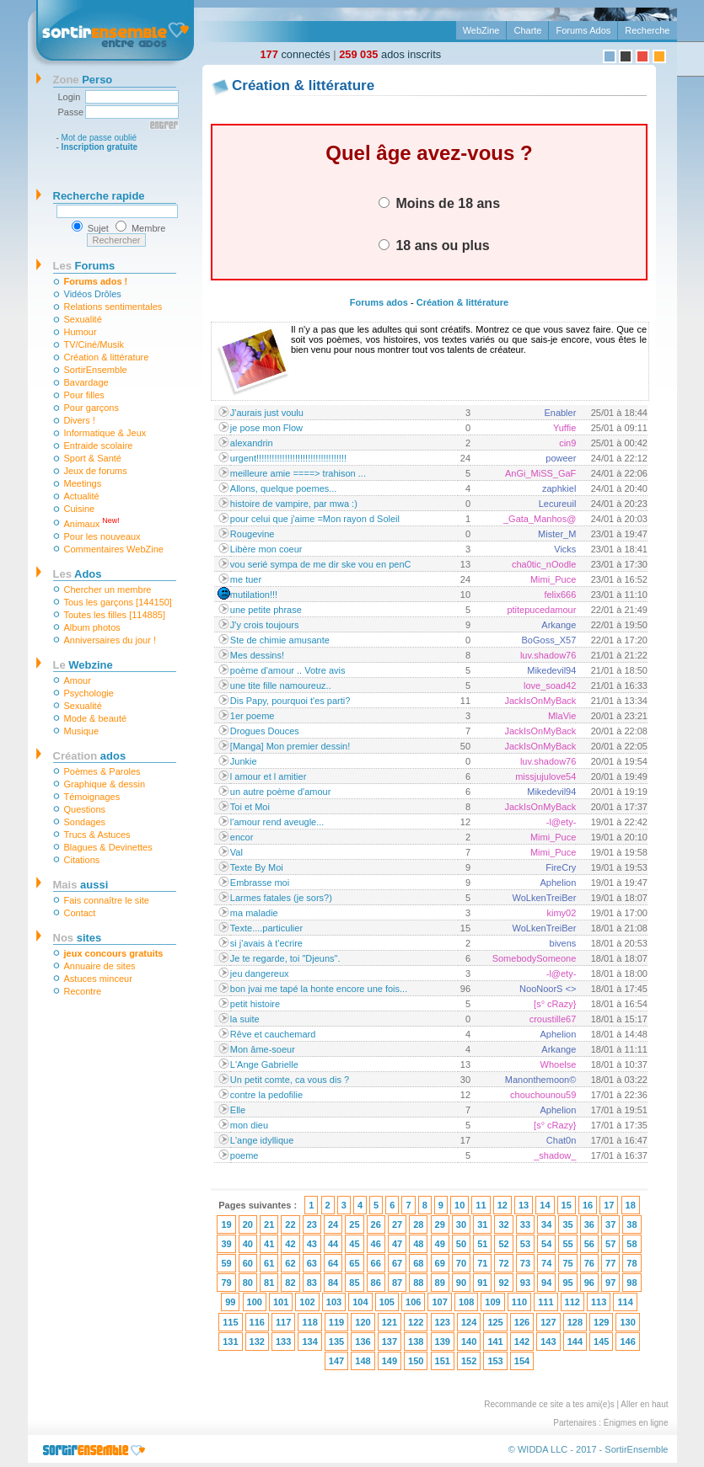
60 (248, 1263)
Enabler (560, 413)
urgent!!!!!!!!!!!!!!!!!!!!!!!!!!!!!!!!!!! (288, 458)
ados (89, 756)
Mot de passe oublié (99, 137)
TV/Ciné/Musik (94, 344)
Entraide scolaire (98, 445)
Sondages (85, 822)
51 (482, 1244)
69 (440, 1263)
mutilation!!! (253, 594)
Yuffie (564, 428)
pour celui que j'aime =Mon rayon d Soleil (315, 519)
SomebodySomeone (534, 958)
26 (376, 1224)
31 (482, 1224)
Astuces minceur (98, 979)
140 (468, 1341)
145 (601, 1341)
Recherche (647, 30)
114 (624, 1302)
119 (336, 1322)
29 (440, 1224)
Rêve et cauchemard (273, 1034)
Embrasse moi (259, 883)
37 (610, 1224)
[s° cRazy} (555, 1004)
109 (492, 1302)
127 (548, 1322)
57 (610, 1244)
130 (627, 1322)
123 (442, 1322)
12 (502, 1205)
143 (548, 1341)
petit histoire (255, 1004)
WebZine (481, 30)
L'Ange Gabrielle (264, 1064)
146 (627, 1341)
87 (397, 1283)
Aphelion (558, 883)
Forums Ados (583, 30)
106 (413, 1302)
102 (306, 1302)
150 (415, 1361)
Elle (237, 1110)
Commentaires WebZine (114, 549)
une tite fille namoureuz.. (280, 685)
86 (376, 1283)
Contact (80, 913)
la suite (245, 1019)
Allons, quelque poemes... (283, 488)
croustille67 (553, 1019)
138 (415, 1341)
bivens (563, 943)
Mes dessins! (257, 655)
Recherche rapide (99, 195)
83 (312, 1283)
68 (418, 1263)
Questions (85, 809)
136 (362, 1341)
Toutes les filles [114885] (114, 615)
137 (389, 1341)
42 (290, 1244)
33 (525, 1224)
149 (389, 1361)
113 (598, 1302)
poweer (560, 458)
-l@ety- (561, 822)
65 (354, 1263)
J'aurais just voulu (267, 413)
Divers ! (79, 420)
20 (248, 1224)
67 (397, 1263)
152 (468, 1361)
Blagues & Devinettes (108, 847)
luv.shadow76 (548, 655)
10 (459, 1205)
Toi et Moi (250, 807)
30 (461, 1224)
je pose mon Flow (266, 428)
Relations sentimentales (113, 306)
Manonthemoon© (541, 1080)
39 (226, 1244)
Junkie (243, 761)
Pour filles (84, 395)
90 (461, 1283)
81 (269, 1283)
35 (567, 1224)
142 (521, 1341)
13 (524, 1205)
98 (631, 1283)
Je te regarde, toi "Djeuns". (285, 958)
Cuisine (79, 509)
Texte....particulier (266, 928)
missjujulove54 (545, 776)
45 (354, 1244)
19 (226, 1224)
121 (389, 1322)
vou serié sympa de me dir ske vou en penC (320, 564)
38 (631, 1224)
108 (466, 1302)
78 (631, 1263)
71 (482, 1263)
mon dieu (249, 1125)
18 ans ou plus (434, 245)
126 (521, 1322)
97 (610, 1283)
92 (503, 1283)
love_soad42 (550, 685)
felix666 (560, 594)
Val (236, 852)
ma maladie (254, 913)
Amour (77, 680)
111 (545, 1302)
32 (503, 1224)
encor (242, 837)
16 (588, 1205)
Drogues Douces (264, 731)
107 (439, 1302)
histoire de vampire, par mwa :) (293, 504)
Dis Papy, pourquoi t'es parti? (290, 701)
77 (610, 1263)
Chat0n (561, 1140)
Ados (77, 574)
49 (440, 1244)
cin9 (567, 443)
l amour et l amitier (268, 776)
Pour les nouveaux (102, 536)
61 (269, 1263)
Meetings (83, 483)
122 (415, 1322)
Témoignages (92, 797)
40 (248, 1244)
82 (290, 1283)
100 (254, 1302)
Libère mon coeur (266, 549)
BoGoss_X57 (549, 640)
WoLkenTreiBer (545, 898)
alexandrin (251, 443)
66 (376, 1263)
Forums (84, 265)
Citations (82, 860)
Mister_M (557, 534)
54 (546, 1244)
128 (575, 1322)
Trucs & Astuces (97, 835)
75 (567, 1263)
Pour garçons (91, 408)
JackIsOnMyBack (540, 701)
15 (567, 1205)
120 (362, 1322)
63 (312, 1263)
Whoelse (558, 1064)
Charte (527, 30)
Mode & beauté (95, 718)
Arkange (558, 625)
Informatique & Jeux (105, 433)
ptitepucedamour (541, 610)
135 (336, 1341)
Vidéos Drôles (92, 294)
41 (269, 1244)
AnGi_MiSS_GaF (540, 473)
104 (360, 1302)
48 (418, 1244)
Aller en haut (644, 1404)
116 (257, 1322)
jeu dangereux (259, 973)
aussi (81, 884)
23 (312, 1224)
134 (309, 1341)
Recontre (83, 991)
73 (525, 1263)
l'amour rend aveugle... (277, 822)
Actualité (81, 496)
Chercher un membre (108, 589)
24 (333, 1224)
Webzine (83, 665)
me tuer (245, 579)
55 (567, 1244)
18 (631, 1205)
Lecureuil (558, 504)
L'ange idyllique (262, 1140)
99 (230, 1302)
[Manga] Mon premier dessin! (290, 746)
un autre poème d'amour (280, 792)
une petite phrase (266, 610)
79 (226, 1283)
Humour (80, 332)
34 (546, 1224)
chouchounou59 (543, 1095)
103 (333, 1302)
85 (354, 1283)
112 (572, 1302)
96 (589, 1283)
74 (546, 1263)
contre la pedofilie (266, 1095)
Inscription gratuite (100, 147)
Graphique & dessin (105, 784)
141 (494, 1341)
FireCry (560, 867)
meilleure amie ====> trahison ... (298, 473)
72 (503, 1263)
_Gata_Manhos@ (539, 519)
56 (589, 1244)
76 (589, 1263)
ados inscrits (390, 54)
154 (521, 1361)
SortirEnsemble (95, 370)
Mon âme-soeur (262, 1049)
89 (440, 1283)
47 (397, 1244)
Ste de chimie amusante (280, 640)
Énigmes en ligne (636, 1422)
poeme (244, 1155)
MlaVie (562, 716)
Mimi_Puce (553, 579)
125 (494, 1322)
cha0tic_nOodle (544, 564)
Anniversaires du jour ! (110, 640)
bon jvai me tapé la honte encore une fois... (318, 989)
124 (468, 1322)
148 (362, 1361)
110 (519, 1302)
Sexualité (83, 319)
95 (567, 1283)
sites (77, 937)
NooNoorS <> (547, 989)
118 (309, 1322)
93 (525, 1283)
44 (333, 1244)
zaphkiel (559, 488)
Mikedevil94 (551, 670)
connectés (296, 54)
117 (283, 1322)
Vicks (565, 549)
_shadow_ (555, 1155)
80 (248, 1283)
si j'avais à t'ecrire (266, 943)
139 (442, 1341)
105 (387, 1302)
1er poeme (252, 716)
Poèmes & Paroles (102, 771)
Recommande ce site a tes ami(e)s (549, 1404)
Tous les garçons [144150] (118, 602)
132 (257, 1341)
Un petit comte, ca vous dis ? (289, 1080)
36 (589, 1224)
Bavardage (86, 382)
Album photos (92, 627)
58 (631, 1244)
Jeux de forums (95, 471)
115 (230, 1322)
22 (290, 1224)
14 (545, 1205)
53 (525, 1244)
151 (442, 1361)
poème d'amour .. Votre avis (288, 670)
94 (546, 1283)
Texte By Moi (256, 867)
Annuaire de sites (100, 966)
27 (397, 1224)
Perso (83, 79)
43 (312, 1244)
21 (269, 1224)
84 (333, 1283)
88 (418, 1283)
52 (503, 1244)
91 (482, 1283)
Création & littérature (106, 357)
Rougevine (252, 534)
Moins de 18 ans (439, 203)
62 (290, 1263)
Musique (81, 731)
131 (230, 1341)
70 (461, 1263)
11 (481, 1205)
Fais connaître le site (107, 900)
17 (609, 1205)
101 (280, 1302)
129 (601, 1322)
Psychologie (89, 693)
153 (494, 1361)
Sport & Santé (93, 458)
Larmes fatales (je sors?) (281, 898)
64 (333, 1263)
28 (418, 1224)
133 (283, 1341)
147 (336, 1361)
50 (461, 1244)
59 (226, 1263)
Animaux (92, 522)
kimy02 (562, 913)
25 (354, 1224)
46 (376, 1244)
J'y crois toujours (264, 625)
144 (575, 1341)
